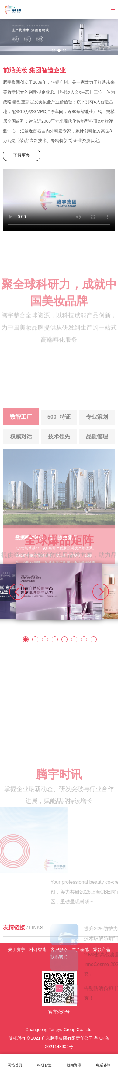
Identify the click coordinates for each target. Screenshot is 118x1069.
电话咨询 (103, 1061)
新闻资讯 (73, 1061)
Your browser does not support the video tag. (59, 200)
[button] (53, 50)
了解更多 (21, 155)
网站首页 (14, 1061)
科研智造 (44, 1061)
